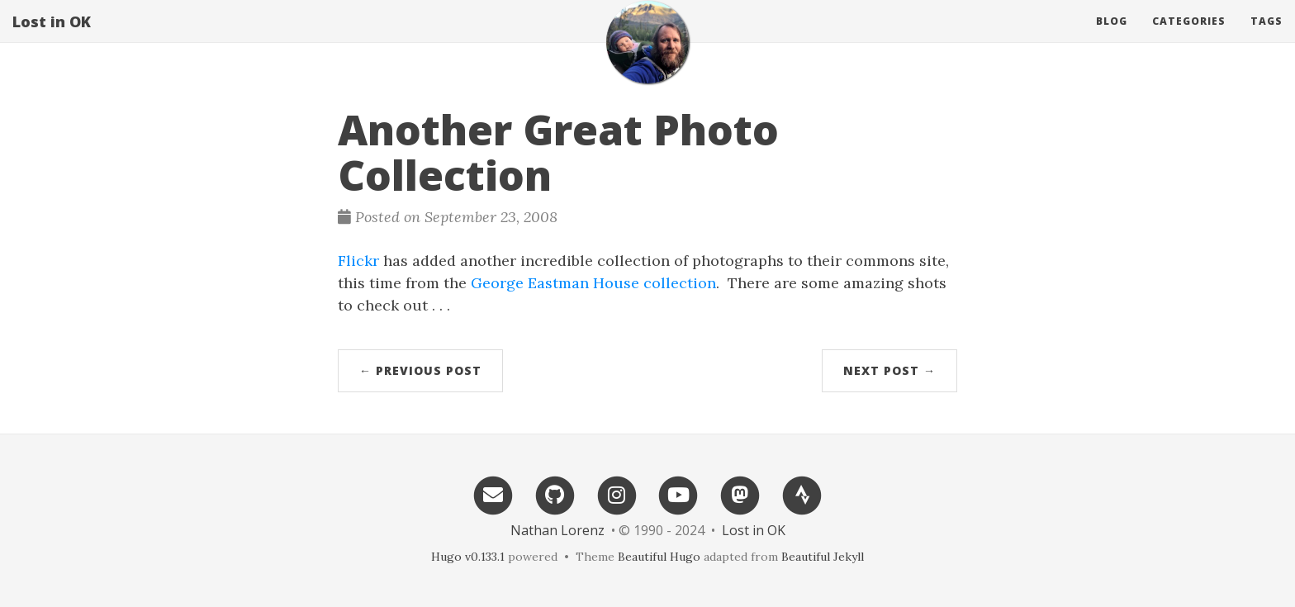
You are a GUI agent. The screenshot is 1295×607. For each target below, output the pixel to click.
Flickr (358, 260)
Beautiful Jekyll (822, 556)
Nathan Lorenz (557, 530)
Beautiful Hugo (659, 556)
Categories (1189, 37)
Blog (1111, 37)
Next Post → (889, 370)
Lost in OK (51, 37)
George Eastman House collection (593, 282)
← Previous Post (420, 370)
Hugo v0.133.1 (468, 556)
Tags (1266, 37)
